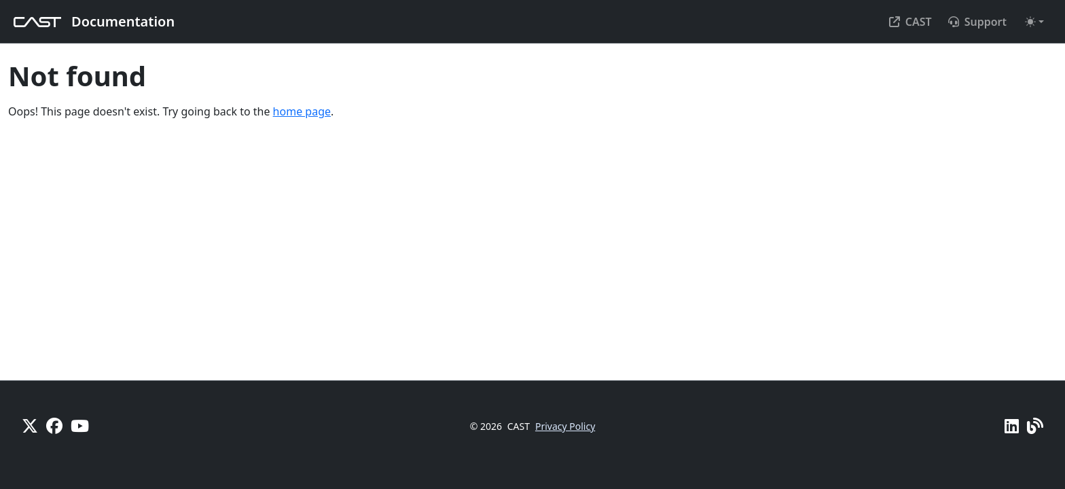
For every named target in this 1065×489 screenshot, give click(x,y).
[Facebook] (54, 425)
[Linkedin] (1012, 425)
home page (302, 111)
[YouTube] (80, 425)
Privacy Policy (565, 426)
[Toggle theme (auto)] (1034, 21)
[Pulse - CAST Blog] (1035, 425)
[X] (30, 425)
